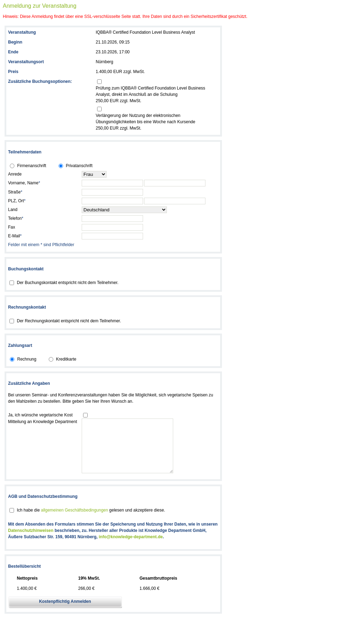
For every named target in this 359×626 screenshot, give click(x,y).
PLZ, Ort (17, 200)
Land (13, 209)
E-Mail (15, 235)
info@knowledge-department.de (131, 547)
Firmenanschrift (31, 165)
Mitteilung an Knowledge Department (42, 421)
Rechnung (26, 359)
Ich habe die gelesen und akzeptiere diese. (91, 520)
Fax (11, 227)
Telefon (15, 218)
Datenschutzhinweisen (30, 541)
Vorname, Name (24, 182)
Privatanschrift (79, 165)
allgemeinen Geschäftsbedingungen (74, 520)
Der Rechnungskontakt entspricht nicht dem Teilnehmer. (69, 320)
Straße (15, 192)
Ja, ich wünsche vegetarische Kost (40, 415)
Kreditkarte (66, 359)
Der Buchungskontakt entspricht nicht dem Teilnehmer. (67, 282)
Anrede (15, 174)
